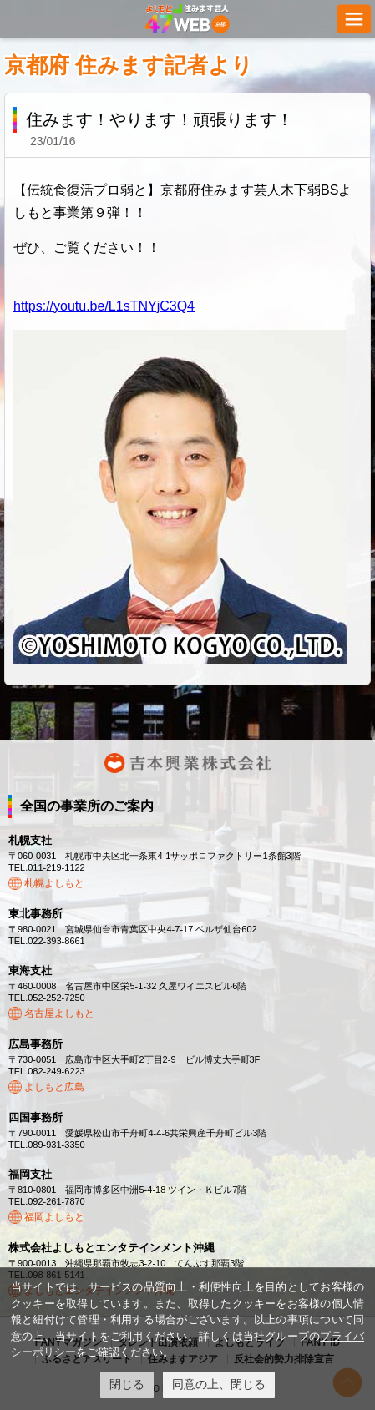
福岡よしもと (54, 1217)
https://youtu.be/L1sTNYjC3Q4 (104, 306)
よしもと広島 (54, 1087)
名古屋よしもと (59, 1013)
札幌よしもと (54, 883)
